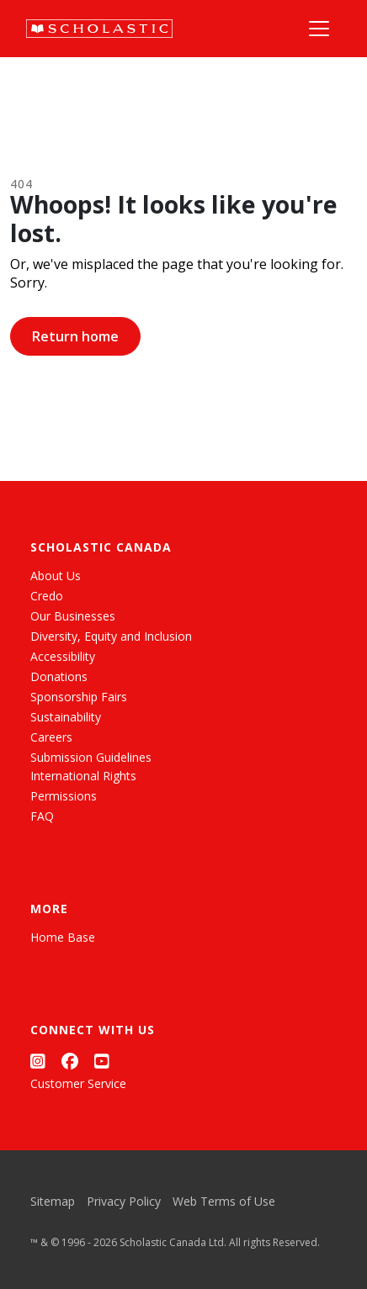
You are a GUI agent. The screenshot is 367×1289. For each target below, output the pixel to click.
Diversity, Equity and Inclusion (111, 636)
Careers (51, 737)
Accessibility (62, 656)
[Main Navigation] (319, 29)
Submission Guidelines (91, 757)
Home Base (62, 937)
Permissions (63, 796)
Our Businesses (72, 616)
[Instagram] (37, 1061)
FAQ (42, 816)
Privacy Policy (124, 1201)
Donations (59, 676)
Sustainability (65, 717)
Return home (75, 336)
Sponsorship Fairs (78, 697)
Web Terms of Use (224, 1201)
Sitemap (52, 1201)
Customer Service (78, 1083)
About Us (55, 576)
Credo (46, 596)
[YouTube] (101, 1061)
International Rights (83, 776)
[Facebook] (69, 1061)
